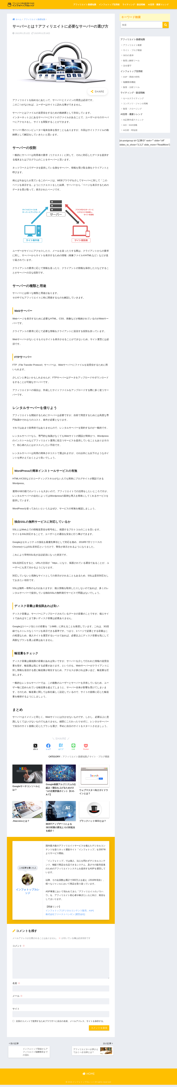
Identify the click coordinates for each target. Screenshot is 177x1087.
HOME (88, 1076)
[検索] (165, 25)
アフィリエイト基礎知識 (84, 4)
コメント (18, 947)
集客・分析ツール (131, 87)
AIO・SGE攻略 (130, 126)
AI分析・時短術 (130, 131)
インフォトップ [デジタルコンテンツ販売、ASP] (70, 911)
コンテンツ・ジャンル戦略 (135, 104)
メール (17, 997)
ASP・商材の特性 (131, 77)
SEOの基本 (128, 55)
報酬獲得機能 (129, 82)
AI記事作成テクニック (133, 120)
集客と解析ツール (131, 61)
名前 (16, 984)
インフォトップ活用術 (109, 4)
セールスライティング (133, 99)
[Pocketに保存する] (86, 747)
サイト (15, 1010)
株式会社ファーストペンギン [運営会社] (65, 915)
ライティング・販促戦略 (133, 4)
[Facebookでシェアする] (48, 747)
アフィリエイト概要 (132, 45)
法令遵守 (127, 66)
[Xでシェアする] (35, 747)
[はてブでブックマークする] (60, 747)
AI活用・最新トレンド (158, 4)
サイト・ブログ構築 (99, 756)
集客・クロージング (132, 109)
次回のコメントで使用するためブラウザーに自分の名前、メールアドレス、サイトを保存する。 (60, 1022)
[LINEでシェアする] (73, 747)
